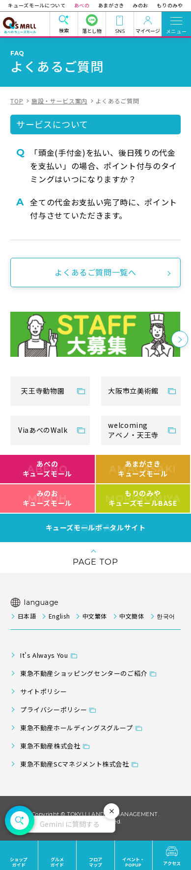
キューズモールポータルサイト (96, 528)
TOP (16, 101)
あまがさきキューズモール (142, 468)
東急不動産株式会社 (50, 745)
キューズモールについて (39, 5)
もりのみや (167, 5)
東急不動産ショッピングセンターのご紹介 (83, 673)
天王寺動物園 (42, 391)
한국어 (166, 616)
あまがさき (111, 5)
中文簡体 (131, 616)
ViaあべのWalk (42, 430)
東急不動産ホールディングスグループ (76, 727)
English (59, 616)
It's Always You (44, 655)
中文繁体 (95, 616)
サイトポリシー (43, 691)
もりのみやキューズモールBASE (142, 498)
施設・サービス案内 (59, 101)
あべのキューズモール (47, 468)
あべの (83, 5)
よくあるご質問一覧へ (95, 272)
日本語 (27, 616)
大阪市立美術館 (133, 391)
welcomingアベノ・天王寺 (133, 430)
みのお (139, 5)
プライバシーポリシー (53, 709)
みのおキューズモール (47, 498)
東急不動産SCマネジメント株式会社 (74, 764)
